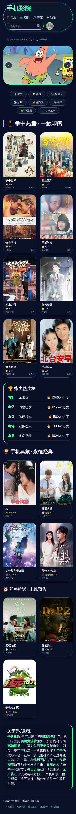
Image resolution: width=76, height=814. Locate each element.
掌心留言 (55, 806)
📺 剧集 (25, 17)
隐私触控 (32, 806)
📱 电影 (12, 17)
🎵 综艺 (38, 17)
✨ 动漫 (51, 17)
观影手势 (21, 806)
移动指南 (10, 806)
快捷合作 (44, 806)
